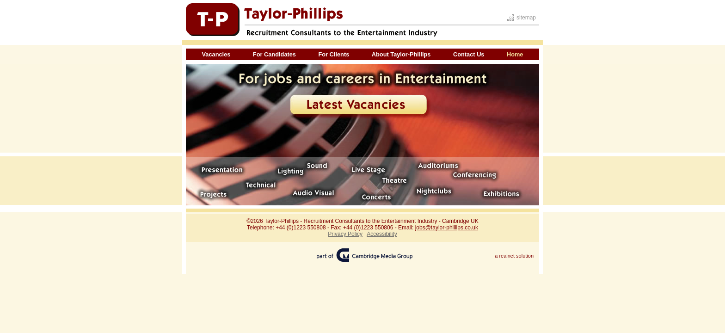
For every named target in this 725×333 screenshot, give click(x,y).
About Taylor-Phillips (401, 54)
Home (515, 54)
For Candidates (274, 54)
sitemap (526, 17)
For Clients (333, 54)
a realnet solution (514, 256)
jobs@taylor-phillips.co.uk (446, 227)
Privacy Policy (345, 234)
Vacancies (216, 54)
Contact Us (469, 54)
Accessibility (382, 234)
